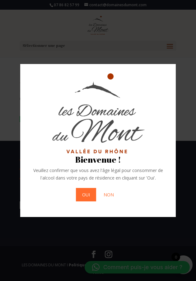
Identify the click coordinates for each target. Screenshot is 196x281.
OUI (86, 195)
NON (109, 195)
